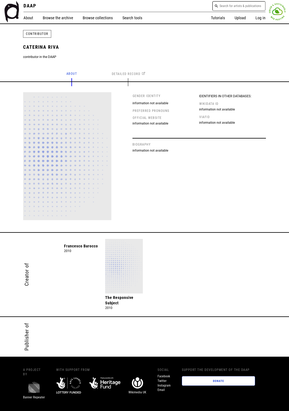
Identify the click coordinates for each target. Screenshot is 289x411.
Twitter (162, 381)
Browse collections (98, 18)
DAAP (29, 6)
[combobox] (239, 6)
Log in (260, 18)
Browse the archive (58, 18)
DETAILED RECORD (126, 74)
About (28, 18)
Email (161, 390)
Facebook (164, 376)
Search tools (132, 18)
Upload (240, 18)
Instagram (164, 385)
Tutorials (218, 18)
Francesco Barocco (81, 246)
